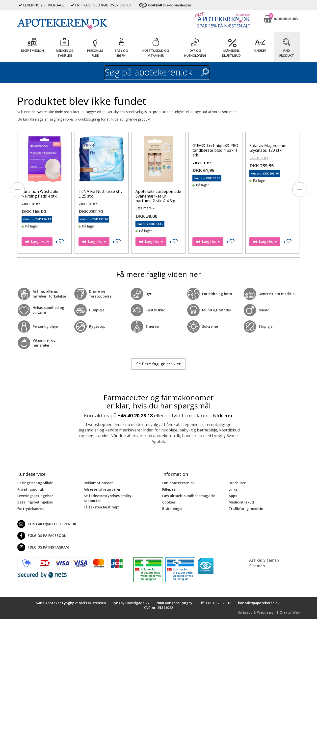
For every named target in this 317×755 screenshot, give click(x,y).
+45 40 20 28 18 (135, 415)
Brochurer (237, 482)
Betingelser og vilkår (35, 482)
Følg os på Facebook (41, 536)
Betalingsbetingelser (35, 502)
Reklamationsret (98, 482)
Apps (233, 495)
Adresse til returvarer (102, 489)
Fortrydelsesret (30, 508)
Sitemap (257, 566)
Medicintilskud (241, 502)
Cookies (169, 502)
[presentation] (17, 189)
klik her (223, 415)
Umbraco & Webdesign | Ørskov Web (269, 612)
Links (233, 489)
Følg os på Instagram (43, 547)
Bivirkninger (172, 508)
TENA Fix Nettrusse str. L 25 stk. (103, 194)
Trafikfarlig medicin (246, 508)
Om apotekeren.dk (178, 482)
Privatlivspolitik (30, 489)
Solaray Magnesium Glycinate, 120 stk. (270, 148)
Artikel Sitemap (264, 560)
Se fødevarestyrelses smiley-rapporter (108, 498)
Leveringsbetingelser (35, 495)
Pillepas (168, 489)
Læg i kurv (40, 241)
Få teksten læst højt (101, 507)
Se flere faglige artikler (158, 364)
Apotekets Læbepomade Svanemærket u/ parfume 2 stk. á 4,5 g (161, 196)
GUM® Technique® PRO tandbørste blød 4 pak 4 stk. (218, 150)
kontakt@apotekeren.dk (46, 524)
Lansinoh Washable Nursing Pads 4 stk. (42, 194)
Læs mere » (33, 203)
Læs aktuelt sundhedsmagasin (188, 495)
